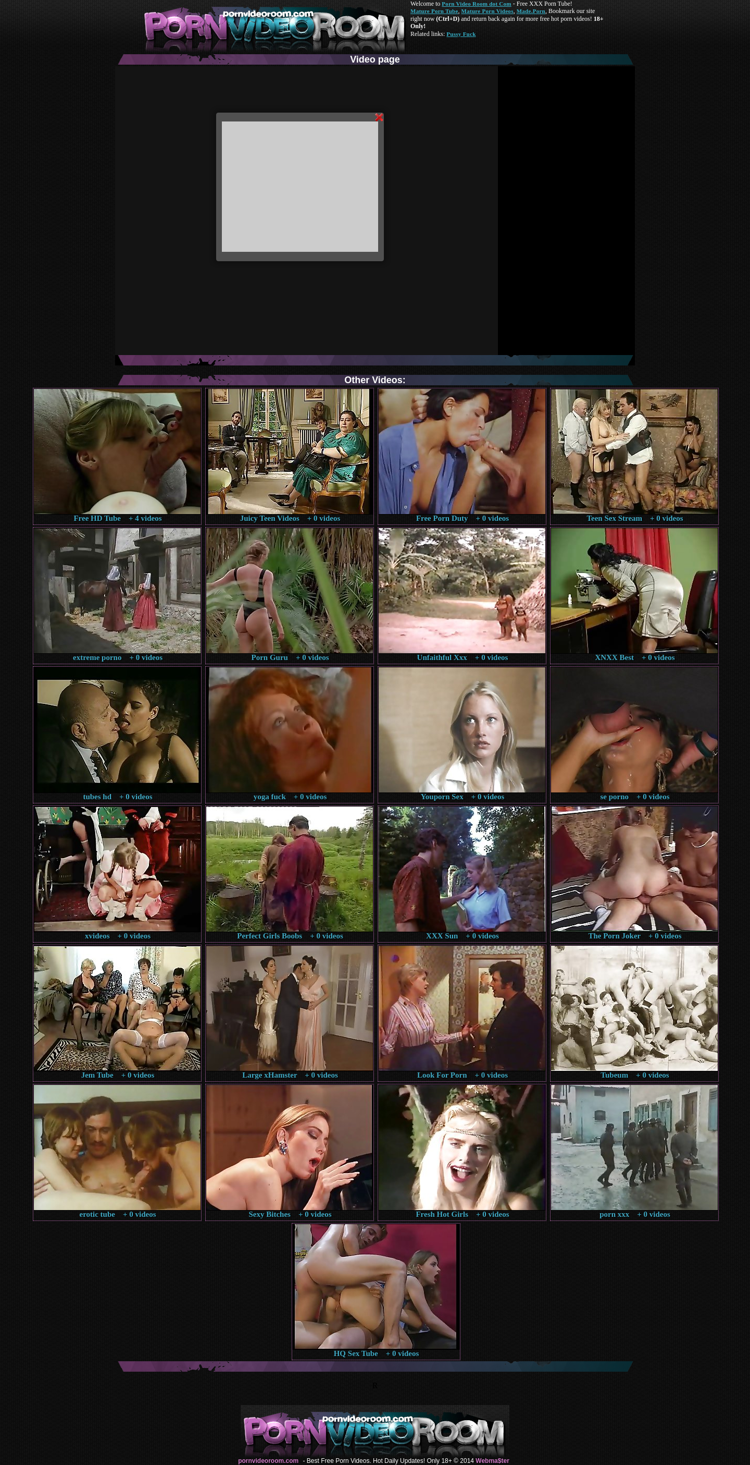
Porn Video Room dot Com (476, 4)
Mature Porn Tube (434, 11)
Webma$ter (492, 1460)
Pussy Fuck (461, 34)
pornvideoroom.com (268, 1460)
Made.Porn (531, 11)
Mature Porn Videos (487, 11)
